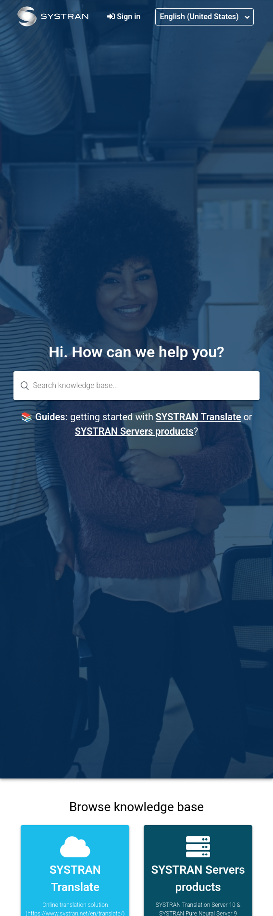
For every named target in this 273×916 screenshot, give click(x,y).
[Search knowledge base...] (136, 385)
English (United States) (200, 16)
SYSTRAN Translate (198, 417)
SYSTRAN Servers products (134, 431)
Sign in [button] (128, 16)
